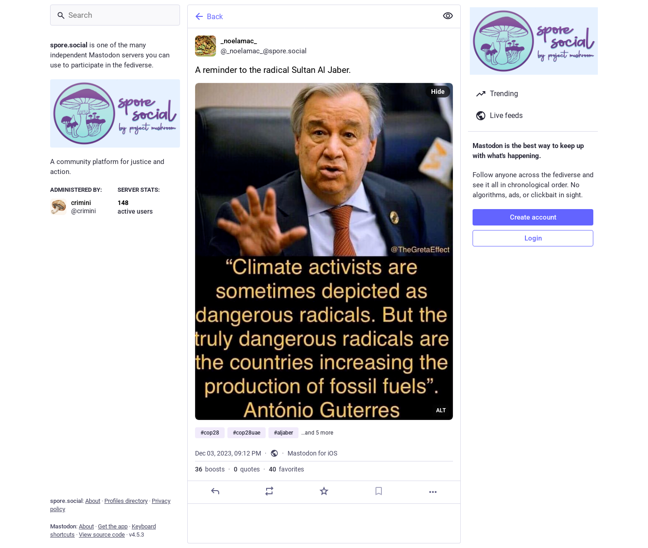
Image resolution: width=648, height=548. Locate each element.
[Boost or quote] (269, 491)
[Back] (312, 16)
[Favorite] (324, 491)
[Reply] (215, 491)
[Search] (115, 15)
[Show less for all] (448, 16)
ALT (441, 410)
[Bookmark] (378, 491)
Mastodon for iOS (312, 453)
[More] (432, 492)
